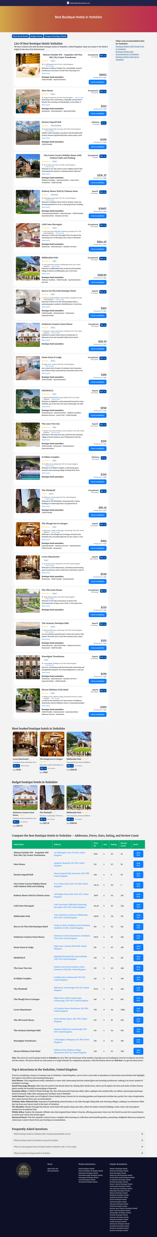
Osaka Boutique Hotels (118, 1222)
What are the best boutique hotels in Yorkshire (32, 1153)
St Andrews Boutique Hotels (120, 1180)
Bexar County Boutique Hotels (121, 1184)
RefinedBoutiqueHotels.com (80, 3)
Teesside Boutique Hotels (87, 1182)
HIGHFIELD (47, 390)
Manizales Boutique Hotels (120, 1191)
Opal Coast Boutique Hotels (120, 1211)
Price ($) (96, 844)
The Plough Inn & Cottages (55, 523)
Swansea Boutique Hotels (119, 1217)
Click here (138, 854)
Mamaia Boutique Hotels (119, 1219)
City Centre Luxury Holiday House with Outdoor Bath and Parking (62, 156)
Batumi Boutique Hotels (119, 1193)
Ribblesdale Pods (50, 257)
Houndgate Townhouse (53, 656)
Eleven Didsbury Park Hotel (55, 689)
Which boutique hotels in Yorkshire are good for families (36, 1140)
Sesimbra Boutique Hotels (119, 1226)
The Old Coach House (52, 590)
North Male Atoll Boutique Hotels (122, 1178)
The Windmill (48, 490)
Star (105, 844)
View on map (50, 66)
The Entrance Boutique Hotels (121, 1189)
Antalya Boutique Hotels (119, 1197)
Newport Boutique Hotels (119, 1228)
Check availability (97, 82)
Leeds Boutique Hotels (86, 1180)
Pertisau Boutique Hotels (119, 1171)
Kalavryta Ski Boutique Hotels (121, 1175)
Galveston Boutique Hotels (120, 1224)
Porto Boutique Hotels (118, 1173)
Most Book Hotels (20, 36)
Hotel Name (19, 844)
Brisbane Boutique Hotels (119, 1195)
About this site (52, 1169)
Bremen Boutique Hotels (119, 1230)
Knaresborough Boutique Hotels (90, 1175)
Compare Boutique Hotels (55, 36)
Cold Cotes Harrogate (52, 224)
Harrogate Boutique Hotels (88, 1178)
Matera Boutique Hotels (118, 1169)
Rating (114, 844)
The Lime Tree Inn (51, 424)
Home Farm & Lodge (52, 357)
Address (57, 844)
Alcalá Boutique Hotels (118, 1202)
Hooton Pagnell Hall (51, 122)
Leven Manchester (51, 556)
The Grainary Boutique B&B (55, 623)
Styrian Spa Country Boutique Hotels (123, 1208)
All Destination (53, 1171)
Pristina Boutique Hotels (119, 1182)
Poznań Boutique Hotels (119, 1215)
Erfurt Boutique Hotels (118, 1199)
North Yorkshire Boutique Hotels (90, 1171)
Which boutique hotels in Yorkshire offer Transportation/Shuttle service (42, 1134)
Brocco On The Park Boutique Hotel (59, 291)
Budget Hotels (36, 36)
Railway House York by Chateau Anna (60, 191)
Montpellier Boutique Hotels (120, 1213)
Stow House (47, 90)
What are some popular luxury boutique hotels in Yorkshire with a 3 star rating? (45, 1147)
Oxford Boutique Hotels (118, 1206)
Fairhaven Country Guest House (57, 324)
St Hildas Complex (50, 457)
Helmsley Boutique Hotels (88, 1173)
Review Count (124, 844)
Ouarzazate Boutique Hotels (120, 1186)
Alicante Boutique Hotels (119, 1204)
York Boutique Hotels (86, 1169)
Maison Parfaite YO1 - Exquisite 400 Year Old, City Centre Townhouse (62, 56)
